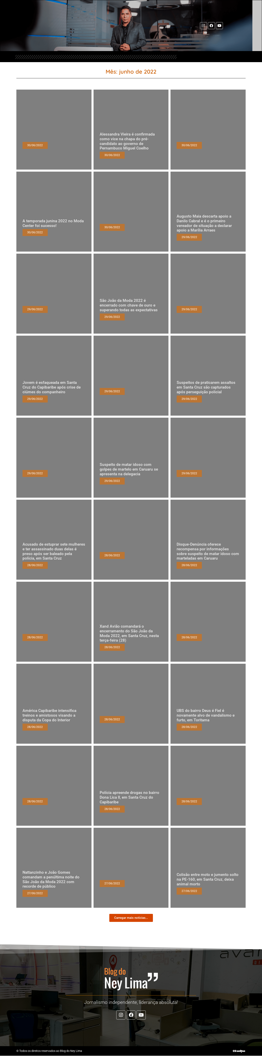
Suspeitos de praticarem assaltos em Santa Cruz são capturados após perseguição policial (206, 387)
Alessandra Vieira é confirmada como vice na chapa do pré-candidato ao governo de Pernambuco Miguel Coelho (127, 141)
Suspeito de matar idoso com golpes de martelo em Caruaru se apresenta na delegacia (129, 469)
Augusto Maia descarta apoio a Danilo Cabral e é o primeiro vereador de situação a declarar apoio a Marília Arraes (204, 223)
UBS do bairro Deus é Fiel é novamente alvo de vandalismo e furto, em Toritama (206, 715)
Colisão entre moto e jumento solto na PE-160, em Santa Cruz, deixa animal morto (207, 879)
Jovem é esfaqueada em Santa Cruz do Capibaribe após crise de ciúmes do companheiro (52, 387)
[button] (131, 918)
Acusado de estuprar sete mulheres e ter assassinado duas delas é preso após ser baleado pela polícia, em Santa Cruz (54, 551)
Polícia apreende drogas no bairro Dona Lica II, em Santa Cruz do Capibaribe (129, 797)
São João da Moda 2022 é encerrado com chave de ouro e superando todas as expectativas (129, 305)
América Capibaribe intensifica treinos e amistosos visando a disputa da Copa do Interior (49, 715)
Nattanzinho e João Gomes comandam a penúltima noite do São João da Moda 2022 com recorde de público (51, 879)
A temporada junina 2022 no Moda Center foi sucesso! (53, 223)
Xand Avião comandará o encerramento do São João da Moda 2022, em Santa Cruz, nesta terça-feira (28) (129, 633)
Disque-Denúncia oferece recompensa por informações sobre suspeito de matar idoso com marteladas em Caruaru (208, 551)
